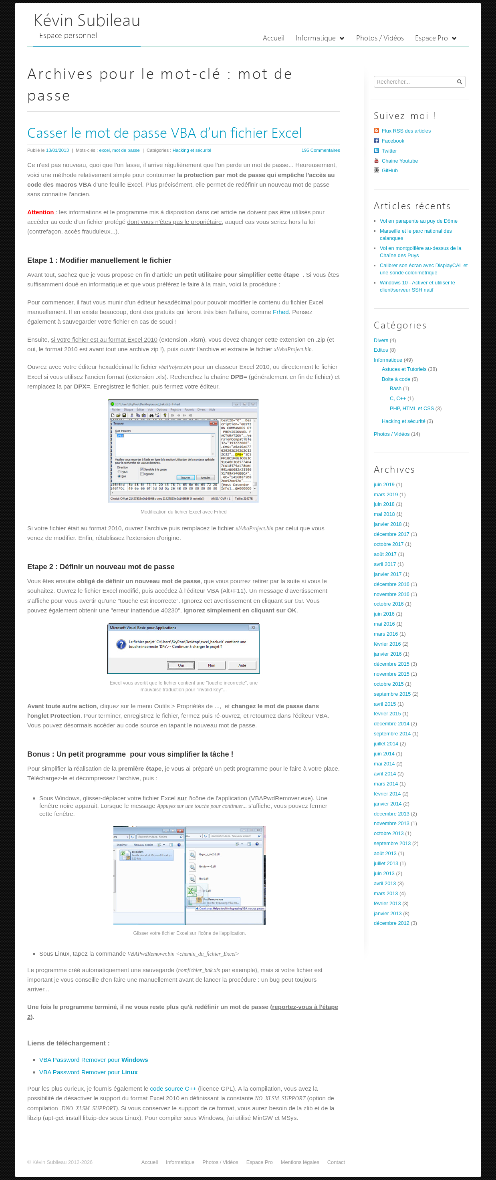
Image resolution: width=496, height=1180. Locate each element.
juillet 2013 (386, 863)
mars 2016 (386, 634)
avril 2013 (385, 883)
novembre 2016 (391, 594)
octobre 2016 (389, 604)
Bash (395, 388)
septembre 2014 (392, 734)
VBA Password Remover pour (93, 1059)
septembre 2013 (392, 843)
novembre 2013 (391, 823)
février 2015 (387, 714)
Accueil (273, 38)
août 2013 (385, 853)
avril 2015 (385, 704)
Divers (381, 340)
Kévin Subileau (87, 21)
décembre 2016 (391, 584)
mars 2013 (386, 893)
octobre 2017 (389, 544)
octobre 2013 (389, 833)
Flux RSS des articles (406, 131)
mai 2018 (384, 514)
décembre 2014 (391, 724)
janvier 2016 (388, 654)
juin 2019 (384, 484)
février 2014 (387, 794)
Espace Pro (436, 38)
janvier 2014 (388, 804)
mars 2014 (386, 784)
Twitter (389, 151)
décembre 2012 (391, 923)
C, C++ (398, 398)
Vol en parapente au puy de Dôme (419, 221)
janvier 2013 (388, 913)
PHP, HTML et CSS (412, 408)
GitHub (390, 170)
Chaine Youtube (400, 161)
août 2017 (385, 554)
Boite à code (396, 379)
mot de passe (125, 150)
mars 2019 (386, 494)
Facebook (393, 141)
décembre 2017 (391, 534)
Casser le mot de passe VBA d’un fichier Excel (164, 134)
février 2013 (387, 903)
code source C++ (173, 1088)
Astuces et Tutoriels (404, 369)
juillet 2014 (386, 744)
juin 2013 (384, 873)
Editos (381, 350)
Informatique (320, 38)
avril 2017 (385, 564)
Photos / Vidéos (380, 38)
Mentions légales (300, 1162)
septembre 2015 (392, 694)
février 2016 (387, 644)
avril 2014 (385, 774)
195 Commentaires (321, 150)
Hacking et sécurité (192, 150)
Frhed (281, 311)
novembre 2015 (391, 674)
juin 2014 (384, 754)
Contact (336, 1162)
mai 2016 (384, 624)
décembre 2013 (391, 814)
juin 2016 (384, 614)
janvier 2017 (388, 574)
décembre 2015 (391, 664)
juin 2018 (384, 504)
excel (104, 150)
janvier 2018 (388, 524)
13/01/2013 (57, 150)
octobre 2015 (389, 684)
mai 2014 (384, 764)
